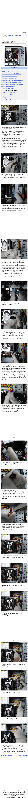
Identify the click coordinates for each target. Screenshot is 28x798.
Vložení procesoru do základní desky (11, 74)
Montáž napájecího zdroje (8, 86)
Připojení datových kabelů (9, 92)
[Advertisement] (14, 15)
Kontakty (13, 795)
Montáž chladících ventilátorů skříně (11, 82)
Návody (19, 35)
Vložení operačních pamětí (9, 78)
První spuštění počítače (9, 98)
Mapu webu (23, 792)
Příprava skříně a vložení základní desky (12, 80)
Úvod (3, 69)
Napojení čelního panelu (9, 96)
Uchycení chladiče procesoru (9, 76)
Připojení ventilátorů (8, 94)
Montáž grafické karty (8, 88)
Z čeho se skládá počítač (8, 71)
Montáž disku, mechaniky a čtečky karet (12, 84)
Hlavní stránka (12, 35)
